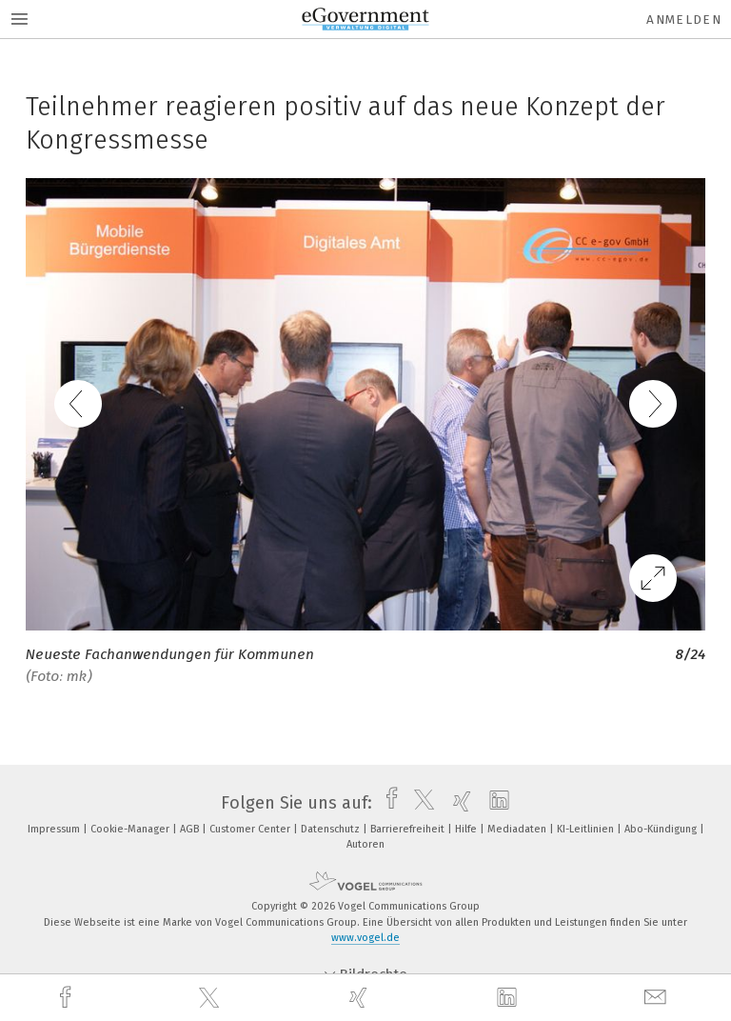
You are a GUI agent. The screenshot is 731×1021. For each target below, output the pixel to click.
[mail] (657, 997)
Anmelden (683, 19)
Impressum (55, 829)
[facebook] (67, 997)
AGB (191, 829)
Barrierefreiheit (408, 829)
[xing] (360, 998)
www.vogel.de (365, 937)
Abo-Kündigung (662, 829)
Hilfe (467, 829)
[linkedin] (509, 998)
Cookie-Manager (131, 829)
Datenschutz (332, 829)
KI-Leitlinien (587, 829)
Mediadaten (518, 829)
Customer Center (251, 829)
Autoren (365, 844)
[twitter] (211, 998)
